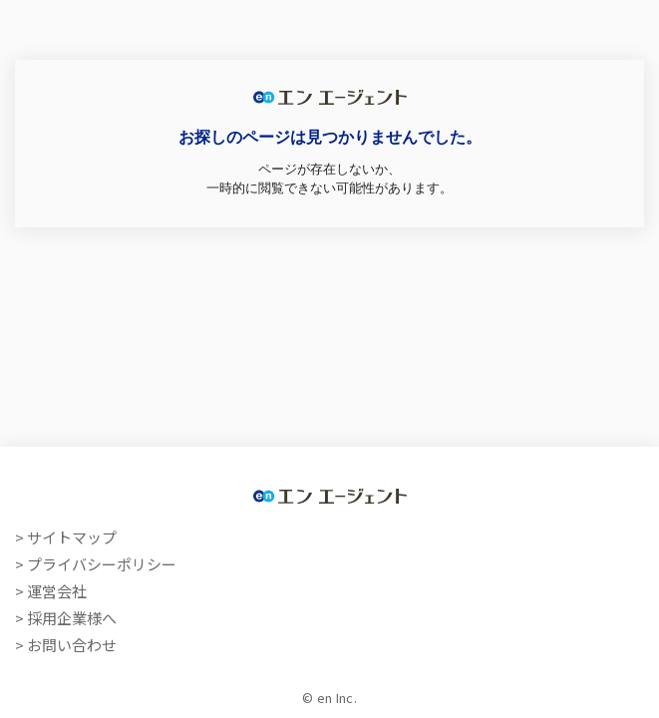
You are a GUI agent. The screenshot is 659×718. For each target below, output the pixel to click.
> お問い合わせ (66, 644)
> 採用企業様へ (66, 617)
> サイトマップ (66, 537)
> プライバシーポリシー (95, 563)
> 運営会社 (51, 590)
